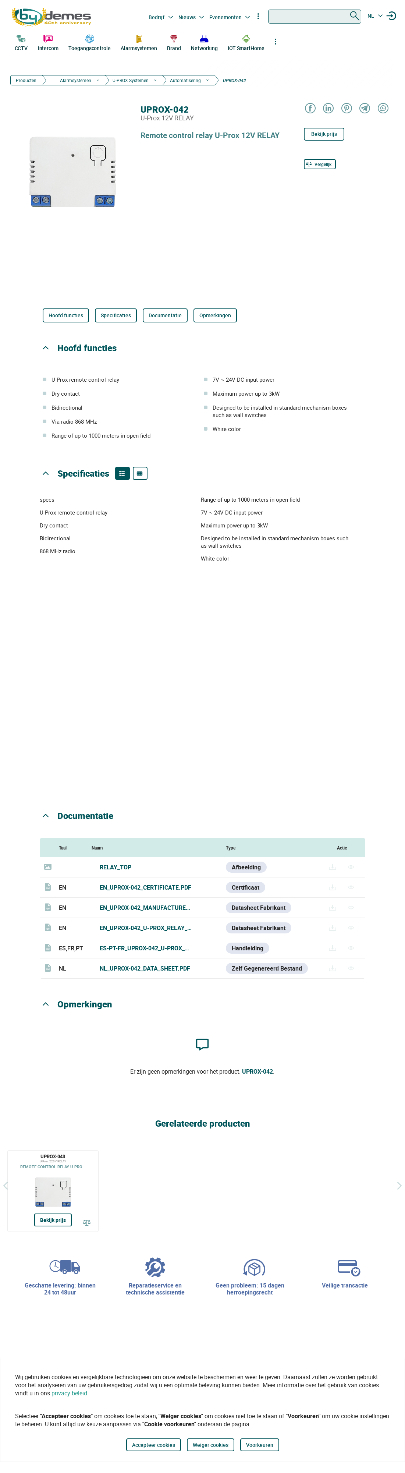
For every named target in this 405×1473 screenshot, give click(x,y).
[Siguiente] (399, 1186)
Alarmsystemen (139, 42)
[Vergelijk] (320, 164)
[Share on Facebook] (310, 109)
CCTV (21, 42)
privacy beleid (69, 1393)
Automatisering (185, 80)
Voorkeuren (259, 1444)
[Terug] (5, 1186)
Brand (174, 42)
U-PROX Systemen (131, 80)
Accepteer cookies (153, 1444)
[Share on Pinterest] (346, 109)
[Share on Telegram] (364, 109)
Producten (26, 80)
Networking (204, 42)
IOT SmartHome (246, 42)
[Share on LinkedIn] (328, 109)
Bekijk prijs (324, 133)
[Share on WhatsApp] (383, 109)
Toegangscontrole (89, 42)
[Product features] (122, 473)
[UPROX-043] (53, 1191)
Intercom (48, 42)
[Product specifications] (140, 473)
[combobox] (314, 17)
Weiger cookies (210, 1444)
